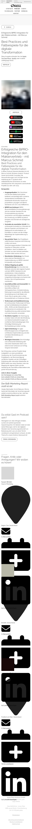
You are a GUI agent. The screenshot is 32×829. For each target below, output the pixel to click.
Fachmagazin (9, 11)
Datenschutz (16, 824)
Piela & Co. (3, 1)
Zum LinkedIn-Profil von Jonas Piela (12, 377)
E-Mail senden (5, 532)
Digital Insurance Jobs (18, 1)
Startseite (9, 8)
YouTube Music (6, 58)
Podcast (17, 8)
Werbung (24, 11)
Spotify (14, 58)
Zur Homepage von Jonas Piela (11, 375)
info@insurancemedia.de (16, 820)
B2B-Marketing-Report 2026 (10, 395)
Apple (24, 56)
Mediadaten (16, 815)
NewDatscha (27, 1)
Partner (17, 11)
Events (23, 8)
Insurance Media (9, 1)
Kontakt (16, 13)
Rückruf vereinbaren (16, 822)
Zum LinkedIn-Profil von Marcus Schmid (14, 379)
